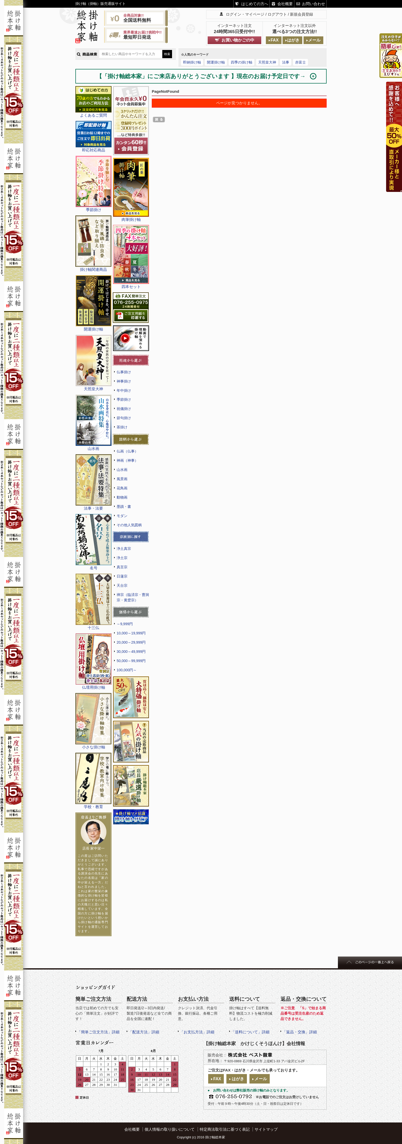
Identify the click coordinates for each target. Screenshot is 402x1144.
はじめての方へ (254, 4)
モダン (122, 516)
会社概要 (285, 4)
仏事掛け (124, 372)
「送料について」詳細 (250, 1032)
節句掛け (124, 418)
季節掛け (124, 399)
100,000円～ (127, 670)
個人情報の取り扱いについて (170, 1129)
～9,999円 (125, 624)
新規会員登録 (301, 14)
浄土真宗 (124, 549)
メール (314, 40)
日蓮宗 (122, 576)
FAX (274, 40)
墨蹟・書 (124, 506)
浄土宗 (122, 558)
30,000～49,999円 (131, 652)
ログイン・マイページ (245, 14)
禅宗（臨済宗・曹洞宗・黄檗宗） (133, 597)
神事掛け (124, 381)
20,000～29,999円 (131, 642)
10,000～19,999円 (131, 633)
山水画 (122, 470)
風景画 (122, 479)
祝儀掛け (124, 409)
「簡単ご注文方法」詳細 (98, 1032)
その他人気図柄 (129, 525)
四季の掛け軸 (241, 62)
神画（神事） (127, 460)
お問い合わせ (313, 4)
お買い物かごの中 (238, 40)
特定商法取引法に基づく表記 (225, 1129)
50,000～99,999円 (131, 661)
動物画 (122, 497)
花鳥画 (122, 488)
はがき (293, 40)
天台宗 (122, 585)
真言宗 (122, 567)
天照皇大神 (267, 62)
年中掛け (124, 390)
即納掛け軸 (192, 62)
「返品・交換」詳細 (299, 1032)
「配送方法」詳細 (143, 1032)
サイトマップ (266, 1129)
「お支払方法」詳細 (197, 1032)
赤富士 (300, 62)
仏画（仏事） (127, 451)
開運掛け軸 (216, 62)
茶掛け (122, 427)
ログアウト (277, 14)
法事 (285, 62)
